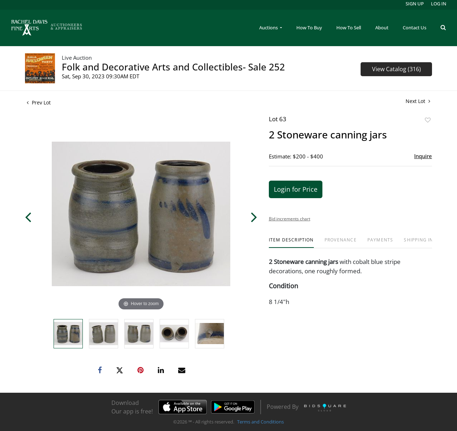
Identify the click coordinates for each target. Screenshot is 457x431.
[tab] (291, 242)
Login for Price (295, 189)
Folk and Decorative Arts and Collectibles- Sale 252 (173, 66)
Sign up (415, 3)
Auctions (269, 27)
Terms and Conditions (260, 421)
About (381, 27)
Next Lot (418, 101)
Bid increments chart (289, 219)
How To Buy (309, 27)
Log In (438, 3)
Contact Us (414, 27)
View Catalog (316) (396, 69)
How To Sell (348, 27)
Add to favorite (427, 120)
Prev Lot (39, 102)
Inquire (423, 156)
